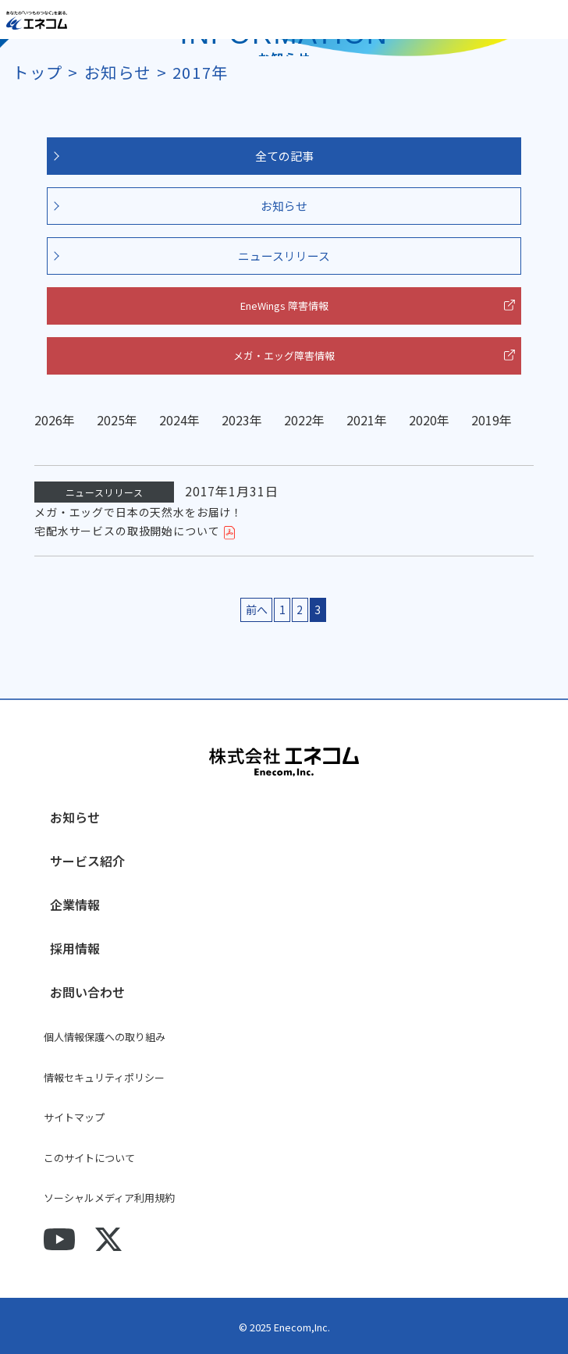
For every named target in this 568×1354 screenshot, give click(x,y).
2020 (423, 419)
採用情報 (75, 948)
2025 (111, 419)
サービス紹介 (87, 860)
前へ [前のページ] (257, 609)
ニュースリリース (284, 255)
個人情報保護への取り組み (104, 1036)
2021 (360, 419)
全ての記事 (284, 155)
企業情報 (75, 904)
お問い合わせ (87, 992)
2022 (298, 419)
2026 (48, 419)
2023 (236, 419)
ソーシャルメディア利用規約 (109, 1197)
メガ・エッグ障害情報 (284, 355)
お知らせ (284, 205)
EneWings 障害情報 (284, 305)
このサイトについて (89, 1157)
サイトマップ (74, 1117)
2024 (173, 419)
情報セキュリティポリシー (104, 1077)
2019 (485, 419)
